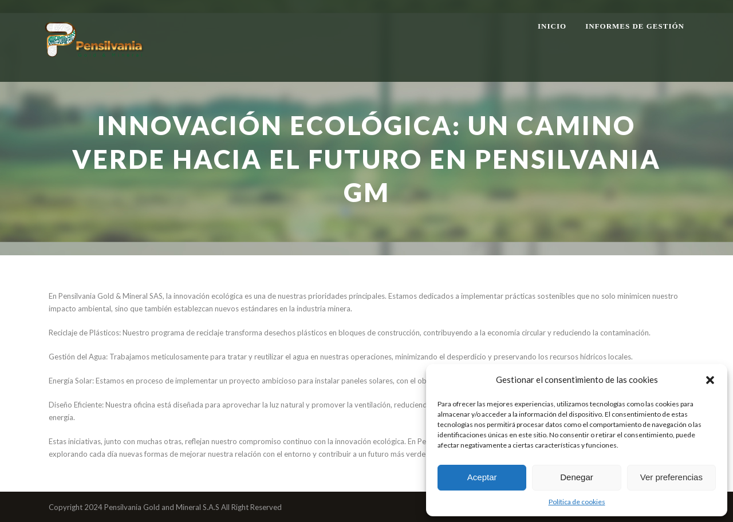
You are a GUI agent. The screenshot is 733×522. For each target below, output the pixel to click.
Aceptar (482, 477)
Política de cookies (577, 501)
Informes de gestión (634, 26)
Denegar (576, 477)
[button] (710, 380)
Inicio (552, 26)
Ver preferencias (671, 477)
